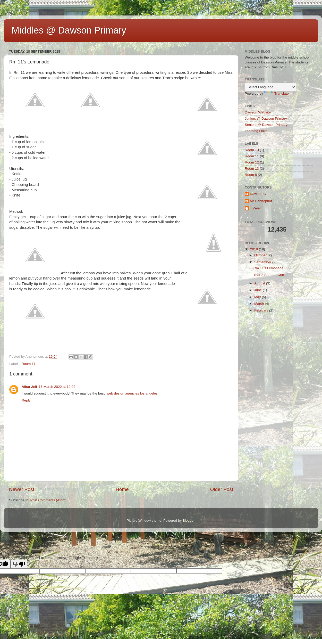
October (261, 255)
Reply (26, 400)
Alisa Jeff (29, 387)
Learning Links (256, 131)
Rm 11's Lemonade (268, 268)
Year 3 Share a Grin (268, 275)
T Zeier (255, 208)
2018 (254, 249)
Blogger (188, 520)
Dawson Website (258, 112)
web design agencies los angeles (132, 393)
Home (122, 489)
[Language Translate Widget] (270, 87)
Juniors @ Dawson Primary (266, 118)
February (261, 310)
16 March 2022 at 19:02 (57, 387)
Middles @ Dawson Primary (69, 30)
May (258, 297)
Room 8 (251, 175)
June (258, 290)
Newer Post (21, 489)
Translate (276, 93)
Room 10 (252, 150)
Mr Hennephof (261, 201)
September (263, 262)
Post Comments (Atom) (48, 500)
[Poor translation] (19, 564)
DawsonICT (259, 194)
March (259, 304)
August (260, 283)
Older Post (221, 489)
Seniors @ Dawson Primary (266, 125)
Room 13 (252, 168)
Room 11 (28, 364)
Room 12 (252, 162)
